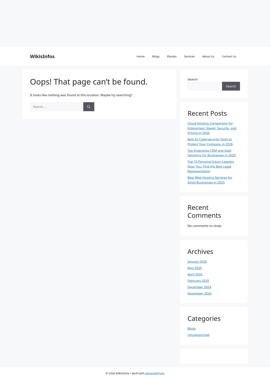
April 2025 (195, 274)
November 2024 (199, 293)
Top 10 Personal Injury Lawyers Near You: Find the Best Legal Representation (211, 166)
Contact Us (229, 56)
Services (189, 56)
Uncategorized (198, 335)
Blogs (156, 56)
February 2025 (198, 280)
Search (193, 79)
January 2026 (197, 261)
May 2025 (195, 268)
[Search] (88, 106)
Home (141, 56)
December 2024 (199, 287)
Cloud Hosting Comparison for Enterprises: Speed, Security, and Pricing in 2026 (212, 128)
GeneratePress (154, 373)
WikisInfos (42, 56)
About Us (208, 56)
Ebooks (172, 56)
